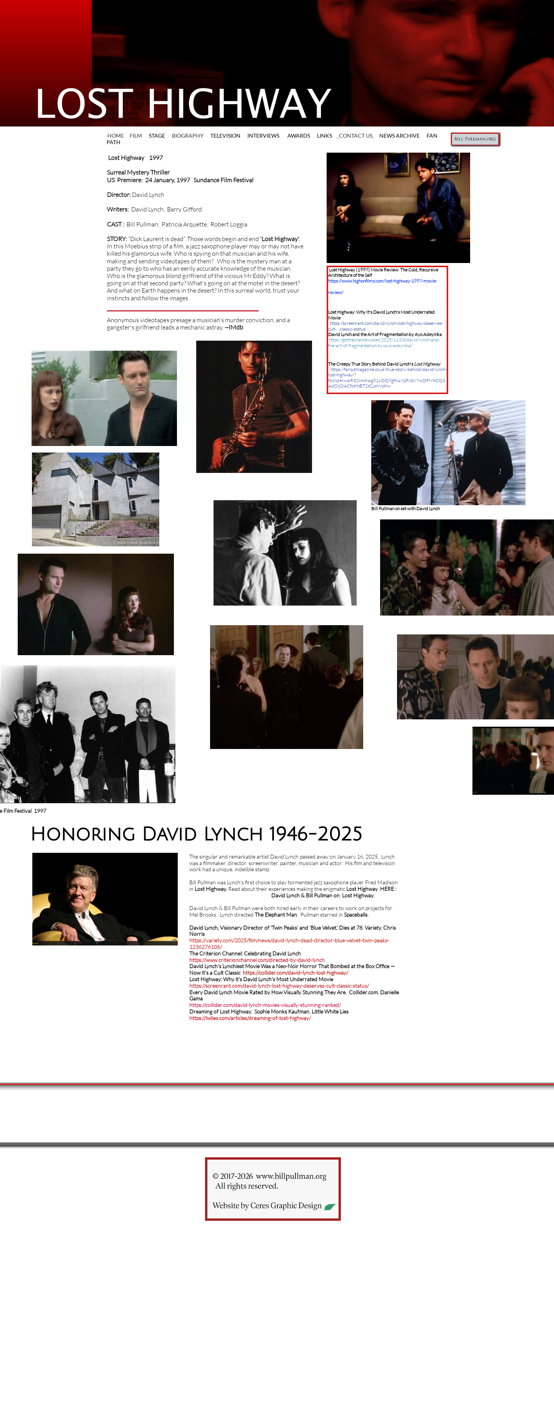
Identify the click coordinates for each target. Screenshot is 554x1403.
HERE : (388, 888)
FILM (136, 135)
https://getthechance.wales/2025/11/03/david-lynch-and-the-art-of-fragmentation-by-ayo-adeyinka (384, 342)
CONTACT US (355, 135)
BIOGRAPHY (188, 135)
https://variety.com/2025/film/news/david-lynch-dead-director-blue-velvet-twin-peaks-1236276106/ (289, 943)
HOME (116, 135)
